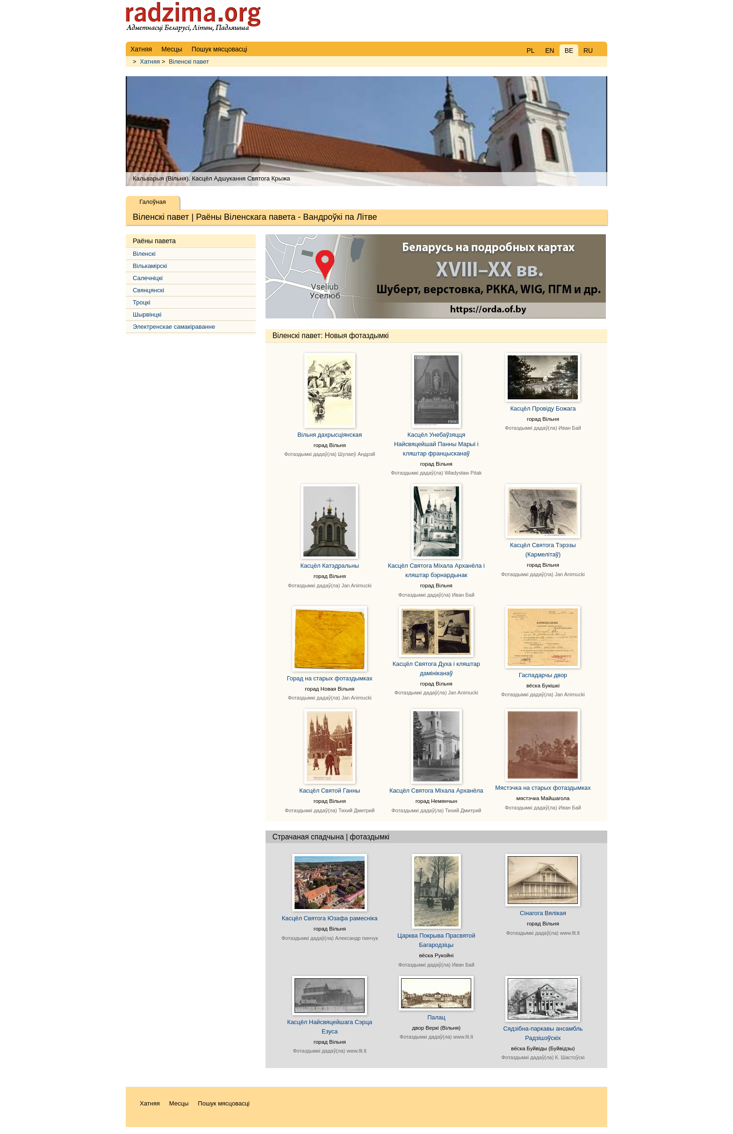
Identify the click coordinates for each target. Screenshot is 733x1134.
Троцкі (142, 302)
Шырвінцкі (147, 314)
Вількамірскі (150, 265)
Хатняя (150, 61)
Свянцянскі (148, 290)
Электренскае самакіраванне (174, 326)
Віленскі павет (189, 61)
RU (588, 50)
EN (549, 50)
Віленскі (144, 253)
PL (530, 50)
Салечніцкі (148, 278)
